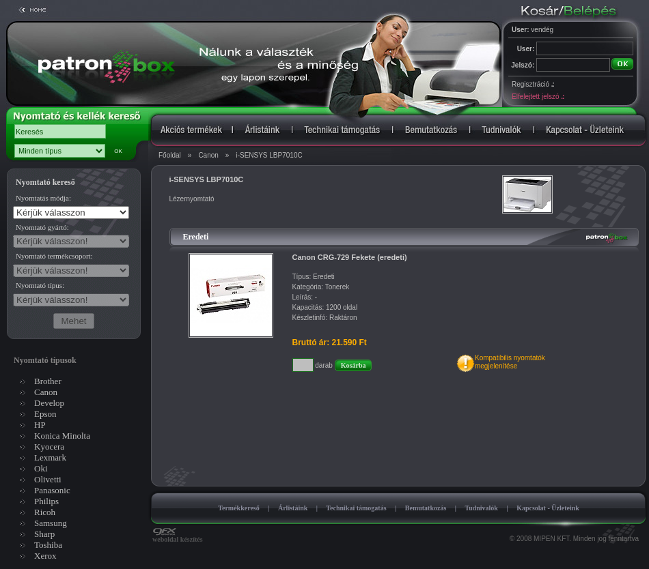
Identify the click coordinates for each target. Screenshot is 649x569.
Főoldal (169, 155)
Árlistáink (292, 508)
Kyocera (49, 446)
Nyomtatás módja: (43, 198)
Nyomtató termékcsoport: (54, 256)
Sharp (44, 534)
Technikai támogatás (356, 508)
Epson (45, 414)
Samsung (50, 523)
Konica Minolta (62, 436)
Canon (208, 155)
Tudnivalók (481, 508)
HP (40, 425)
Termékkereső (239, 508)
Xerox (45, 556)
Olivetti (47, 479)
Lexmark (50, 457)
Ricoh (44, 512)
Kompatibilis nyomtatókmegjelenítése (510, 362)
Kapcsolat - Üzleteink (547, 508)
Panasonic (52, 490)
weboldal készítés (177, 536)
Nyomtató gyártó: (42, 227)
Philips (46, 501)
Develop (49, 403)
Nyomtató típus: (40, 285)
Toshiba (48, 545)
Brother (47, 381)
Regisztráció (533, 84)
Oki (41, 468)
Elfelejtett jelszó (538, 96)
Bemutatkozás (426, 508)
